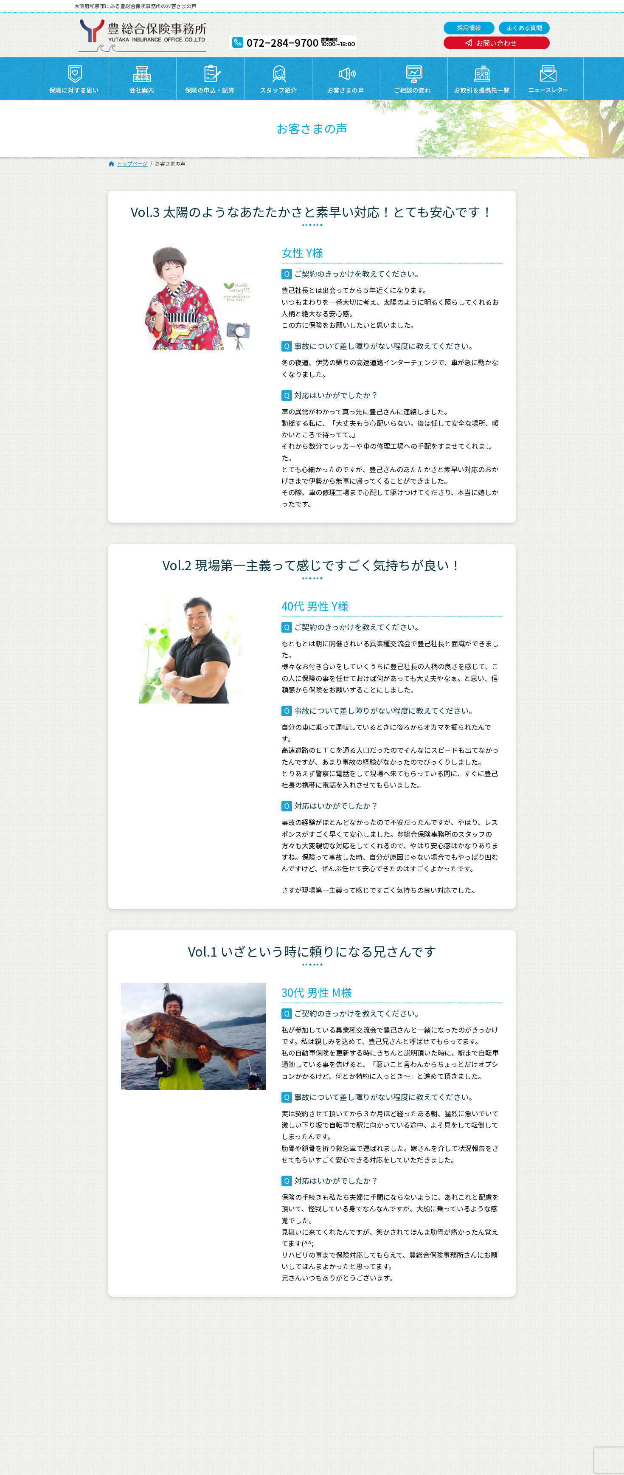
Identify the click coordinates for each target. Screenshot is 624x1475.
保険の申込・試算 (339, 1331)
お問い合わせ (496, 43)
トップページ (113, 1331)
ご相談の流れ (113, 1342)
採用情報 (469, 27)
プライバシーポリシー (125, 1352)
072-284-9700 (288, 1444)
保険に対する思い (192, 1331)
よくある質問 (524, 27)
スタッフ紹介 (406, 1331)
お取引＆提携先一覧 (268, 1342)
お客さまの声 (480, 1331)
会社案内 (254, 1331)
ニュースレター (336, 1342)
